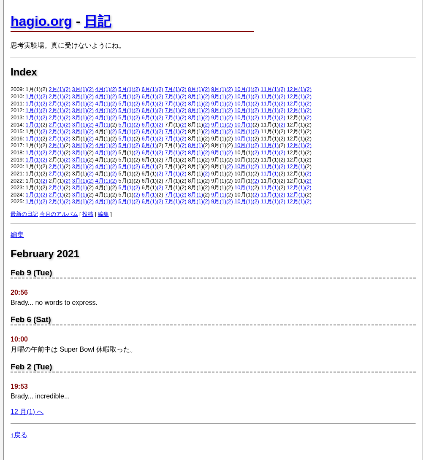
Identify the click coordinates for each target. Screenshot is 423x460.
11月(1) (269, 89)
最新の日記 (24, 214)
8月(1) (195, 89)
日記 (97, 21)
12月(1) (296, 89)
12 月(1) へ (27, 411)
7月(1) (172, 89)
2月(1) (56, 89)
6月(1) (149, 89)
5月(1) (125, 89)
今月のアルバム (59, 214)
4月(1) (102, 89)
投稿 (87, 214)
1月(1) (33, 96)
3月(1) (79, 89)
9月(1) (218, 89)
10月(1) (243, 89)
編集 (103, 214)
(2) (67, 89)
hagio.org (41, 21)
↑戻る (19, 434)
